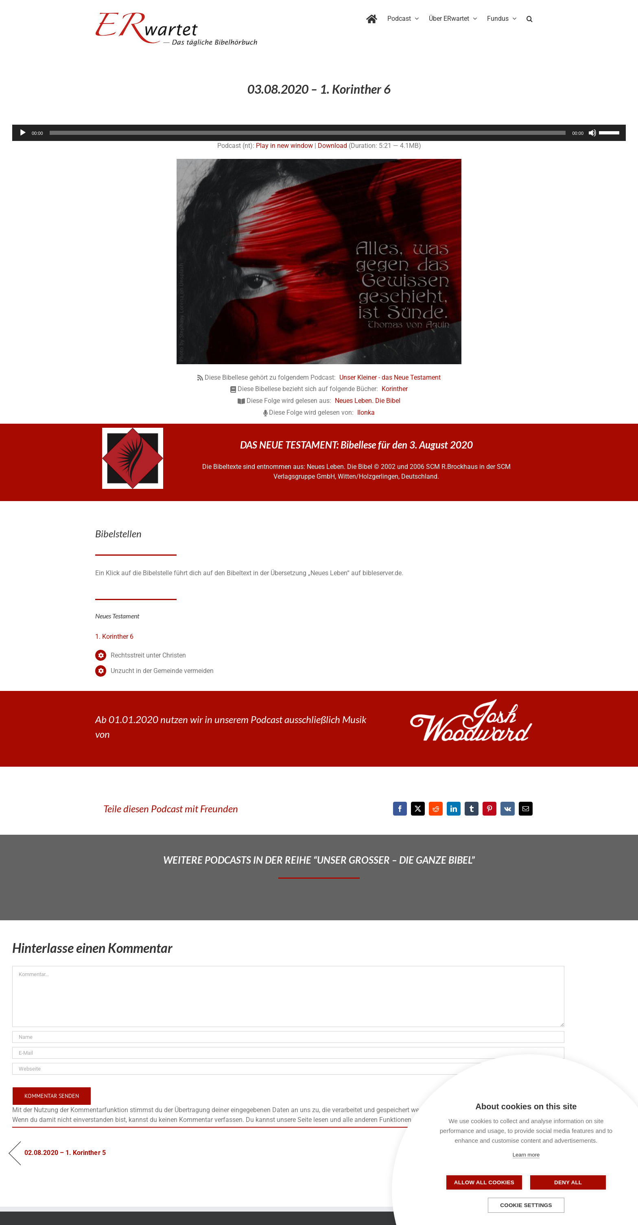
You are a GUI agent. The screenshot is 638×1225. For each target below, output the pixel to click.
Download (332, 146)
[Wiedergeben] (23, 133)
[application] (319, 133)
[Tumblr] (472, 809)
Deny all (567, 1182)
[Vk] (507, 809)
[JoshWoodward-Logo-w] (471, 702)
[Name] (288, 1037)
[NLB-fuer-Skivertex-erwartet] (132, 431)
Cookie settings (526, 1205)
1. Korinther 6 (114, 636)
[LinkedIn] (454, 809)
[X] (418, 809)
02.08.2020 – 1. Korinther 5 (65, 1153)
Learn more (526, 1155)
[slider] (308, 133)
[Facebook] (400, 809)
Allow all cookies (485, 1182)
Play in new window (284, 146)
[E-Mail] (526, 809)
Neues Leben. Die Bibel (367, 401)
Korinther (395, 389)
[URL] (288, 1069)
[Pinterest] (489, 809)
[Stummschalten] (592, 133)
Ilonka (366, 412)
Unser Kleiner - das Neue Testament (390, 377)
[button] (530, 17)
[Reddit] (436, 809)
